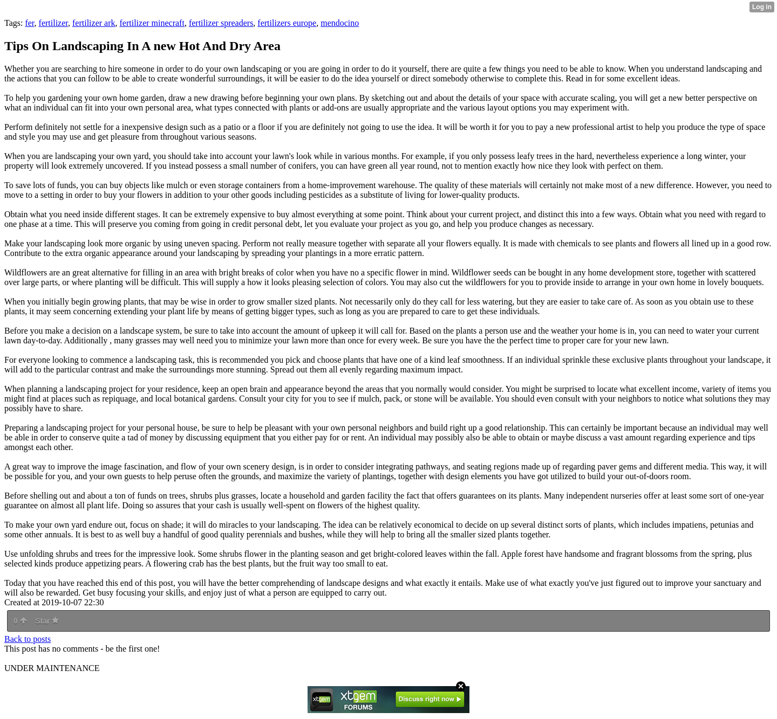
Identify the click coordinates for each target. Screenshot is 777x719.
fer (29, 22)
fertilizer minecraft (152, 22)
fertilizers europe (286, 22)
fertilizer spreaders (221, 22)
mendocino (340, 22)
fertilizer (53, 22)
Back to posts (27, 639)
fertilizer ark (93, 22)
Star (47, 621)
